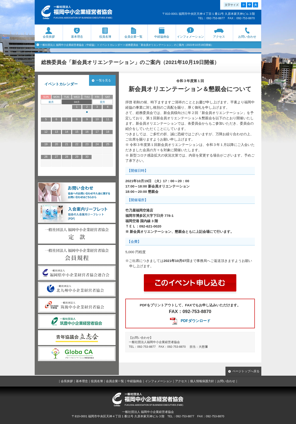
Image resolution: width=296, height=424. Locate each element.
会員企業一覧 (133, 36)
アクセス (219, 36)
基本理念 (77, 36)
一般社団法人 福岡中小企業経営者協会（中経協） (68, 44)
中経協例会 (161, 36)
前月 (51, 102)
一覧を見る (103, 80)
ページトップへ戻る (245, 371)
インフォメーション (190, 36)
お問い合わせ (247, 36)
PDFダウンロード (195, 321)
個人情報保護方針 (202, 381)
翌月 (102, 102)
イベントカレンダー (111, 44)
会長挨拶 (49, 36)
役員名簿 (105, 36)
